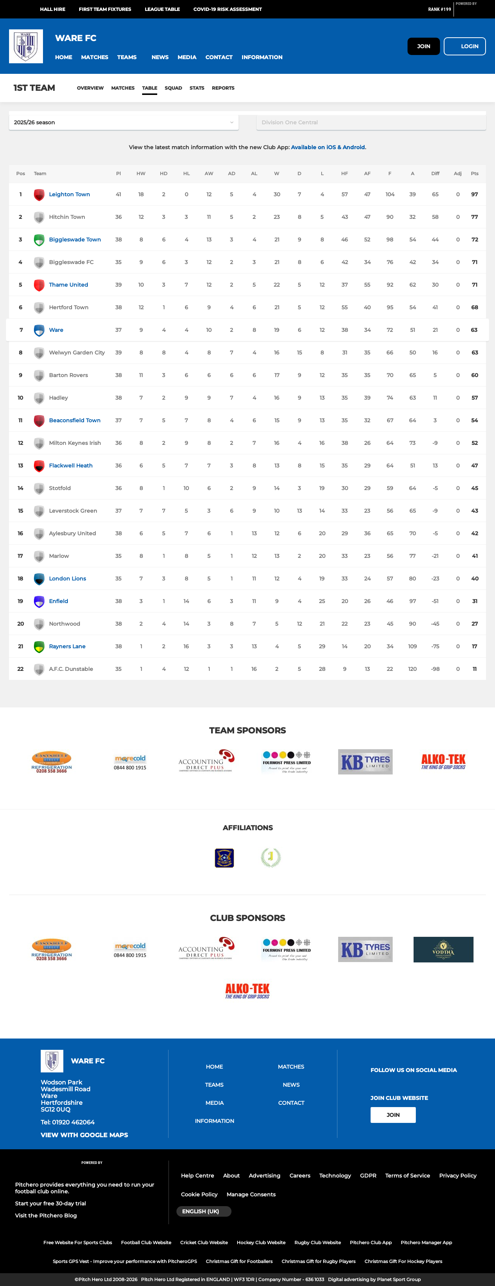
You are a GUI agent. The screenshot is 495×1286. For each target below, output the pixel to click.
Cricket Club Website (204, 1242)
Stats (197, 88)
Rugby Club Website (317, 1242)
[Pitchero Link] (471, 12)
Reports (223, 88)
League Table (162, 9)
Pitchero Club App (371, 1242)
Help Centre (197, 1175)
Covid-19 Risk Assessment (227, 9)
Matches (123, 88)
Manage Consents (251, 1194)
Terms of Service (407, 1175)
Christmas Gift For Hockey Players (403, 1261)
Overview (90, 88)
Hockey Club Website (261, 1242)
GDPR (368, 1175)
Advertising (264, 1175)
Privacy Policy (458, 1175)
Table (149, 88)
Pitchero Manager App (426, 1242)
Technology (335, 1175)
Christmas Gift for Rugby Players (319, 1261)
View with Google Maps (84, 1135)
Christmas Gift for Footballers (239, 1261)
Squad (173, 88)
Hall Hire (52, 9)
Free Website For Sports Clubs (77, 1242)
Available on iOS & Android (328, 147)
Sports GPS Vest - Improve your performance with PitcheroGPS (125, 1261)
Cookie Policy (199, 1194)
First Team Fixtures (105, 9)
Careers (300, 1175)
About (231, 1175)
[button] (64, 57)
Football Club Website (146, 1242)
